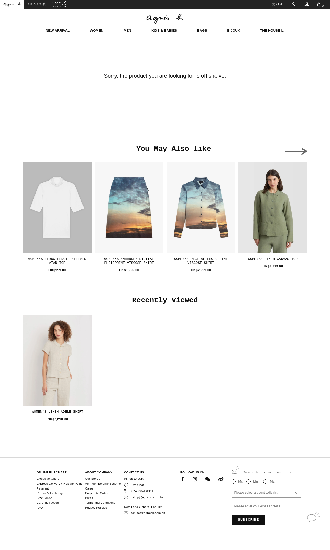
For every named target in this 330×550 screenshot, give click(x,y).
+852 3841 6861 (142, 491)
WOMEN (96, 30)
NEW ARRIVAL (58, 30)
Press (89, 498)
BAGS (202, 30)
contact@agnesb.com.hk (148, 512)
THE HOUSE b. (272, 30)
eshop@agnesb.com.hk (147, 497)
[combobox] (266, 492)
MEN (127, 30)
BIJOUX (233, 30)
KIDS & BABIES (164, 30)
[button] (34, 150)
